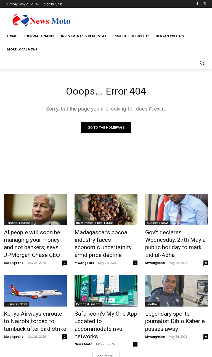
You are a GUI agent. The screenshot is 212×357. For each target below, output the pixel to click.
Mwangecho (13, 258)
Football (152, 299)
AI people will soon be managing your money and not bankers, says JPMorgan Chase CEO (35, 242)
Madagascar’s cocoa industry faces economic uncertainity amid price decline (105, 239)
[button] (201, 62)
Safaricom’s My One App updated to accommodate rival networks (102, 314)
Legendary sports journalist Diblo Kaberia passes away (173, 311)
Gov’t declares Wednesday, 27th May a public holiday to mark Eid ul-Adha (174, 239)
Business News (158, 224)
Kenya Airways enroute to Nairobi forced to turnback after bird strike (31, 314)
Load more (106, 339)
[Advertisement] (143, 19)
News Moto (83, 327)
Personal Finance (18, 224)
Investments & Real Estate (94, 224)
